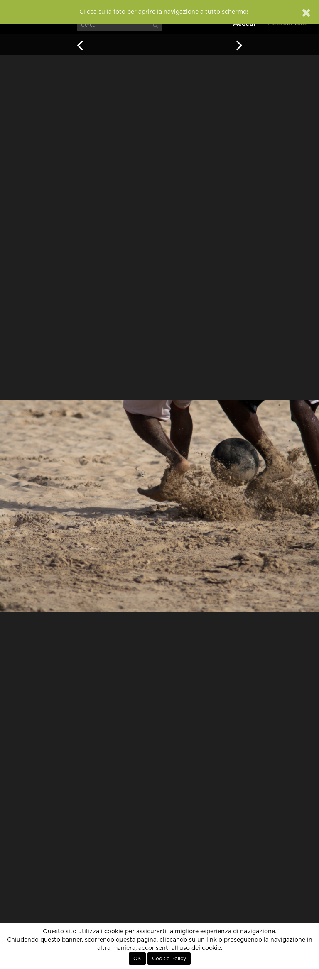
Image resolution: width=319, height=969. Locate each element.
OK (137, 958)
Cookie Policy (169, 958)
